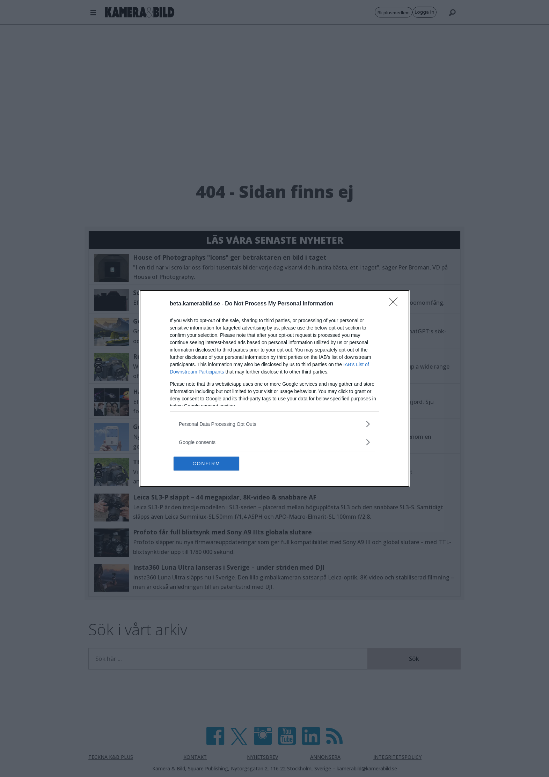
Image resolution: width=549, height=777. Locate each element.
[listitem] (274, 424)
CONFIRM (206, 463)
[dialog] (274, 388)
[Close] (395, 304)
